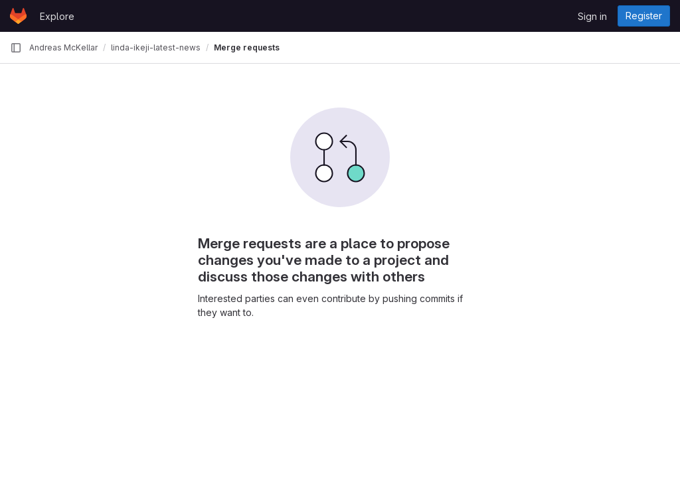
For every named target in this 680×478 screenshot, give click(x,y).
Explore (57, 16)
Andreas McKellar (63, 47)
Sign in (592, 16)
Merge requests (247, 47)
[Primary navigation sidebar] (16, 47)
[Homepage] (18, 16)
